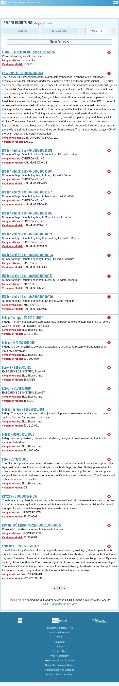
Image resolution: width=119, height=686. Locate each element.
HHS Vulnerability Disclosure (59, 660)
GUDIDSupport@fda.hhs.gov (59, 604)
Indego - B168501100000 (18, 434)
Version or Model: (12, 64)
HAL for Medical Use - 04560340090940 (27, 297)
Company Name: (11, 60)
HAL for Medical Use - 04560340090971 (27, 234)
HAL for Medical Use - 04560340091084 (27, 171)
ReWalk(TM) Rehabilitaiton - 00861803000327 (31, 525)
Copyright (60, 642)
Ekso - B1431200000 (15, 459)
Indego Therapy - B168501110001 (23, 409)
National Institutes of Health (59, 665)
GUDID (59, 12)
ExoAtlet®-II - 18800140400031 (22, 73)
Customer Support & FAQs (60, 628)
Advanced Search (59, 632)
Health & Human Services (59, 674)
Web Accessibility (59, 656)
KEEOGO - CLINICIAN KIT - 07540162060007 (28, 52)
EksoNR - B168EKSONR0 (16, 368)
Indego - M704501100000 (18, 343)
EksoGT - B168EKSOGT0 (16, 388)
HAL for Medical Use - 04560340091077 (27, 192)
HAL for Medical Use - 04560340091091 (27, 151)
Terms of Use (59, 651)
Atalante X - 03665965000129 (21, 546)
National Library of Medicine (24, 3)
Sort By (22, 31)
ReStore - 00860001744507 (19, 496)
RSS (59, 637)
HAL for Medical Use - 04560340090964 (27, 255)
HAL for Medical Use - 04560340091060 (27, 213)
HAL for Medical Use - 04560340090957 (27, 276)
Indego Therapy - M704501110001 (23, 318)
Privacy (59, 646)
